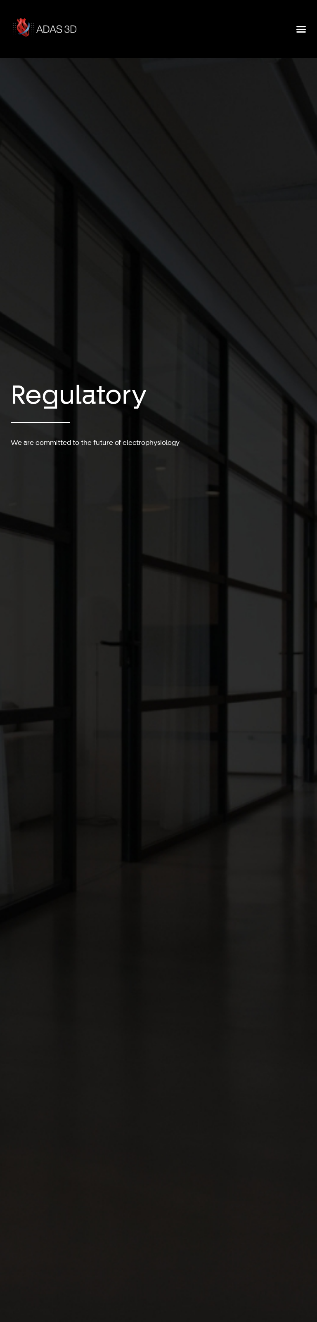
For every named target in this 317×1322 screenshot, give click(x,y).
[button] (301, 29)
